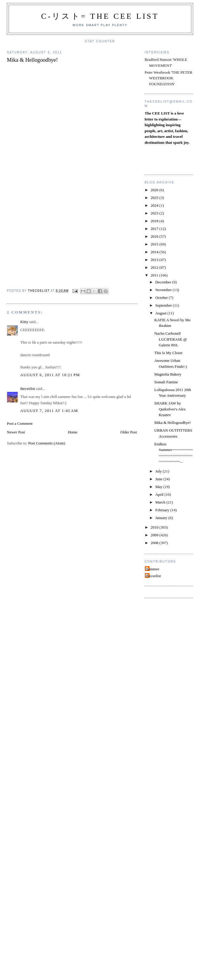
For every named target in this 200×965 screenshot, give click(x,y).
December (163, 282)
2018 (155, 221)
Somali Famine (166, 382)
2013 (155, 259)
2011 (155, 275)
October (162, 297)
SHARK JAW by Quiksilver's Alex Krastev (170, 409)
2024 (155, 205)
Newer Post (16, 432)
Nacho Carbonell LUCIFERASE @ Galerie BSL (170, 339)
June (159, 479)
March (160, 502)
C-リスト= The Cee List (100, 16)
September (164, 305)
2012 (155, 267)
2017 (155, 228)
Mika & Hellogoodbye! (172, 422)
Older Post (128, 432)
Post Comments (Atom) (46, 443)
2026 (155, 190)
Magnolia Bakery (167, 374)
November (164, 290)
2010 (155, 527)
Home (72, 432)
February (162, 510)
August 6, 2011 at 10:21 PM (50, 375)
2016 (155, 236)
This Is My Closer (168, 353)
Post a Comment (20, 423)
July (159, 471)
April (159, 494)
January (161, 517)
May (159, 486)
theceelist (27, 388)
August (161, 313)
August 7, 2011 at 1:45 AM (49, 410)
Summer (152, 569)
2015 (155, 244)
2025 (155, 197)
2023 (155, 213)
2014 (155, 252)
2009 (155, 535)
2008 (155, 543)
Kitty (24, 321)
